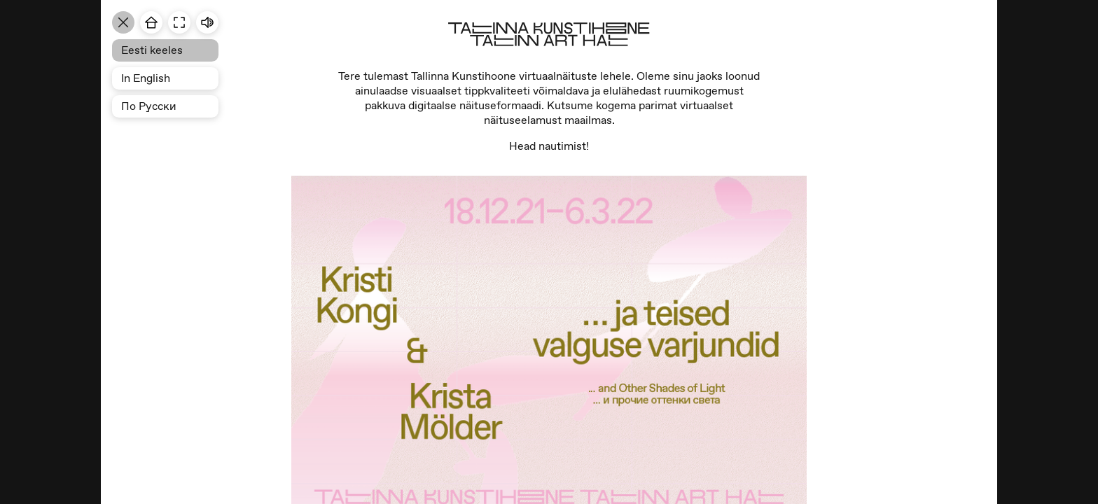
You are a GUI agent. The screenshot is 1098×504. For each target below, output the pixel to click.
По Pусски (148, 106)
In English (145, 78)
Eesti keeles (152, 50)
